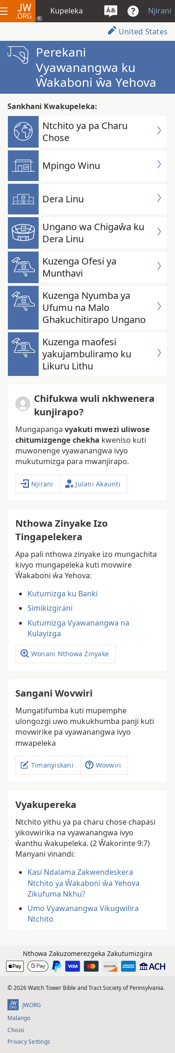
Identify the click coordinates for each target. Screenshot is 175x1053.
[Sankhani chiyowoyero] (111, 11)
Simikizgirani (50, 608)
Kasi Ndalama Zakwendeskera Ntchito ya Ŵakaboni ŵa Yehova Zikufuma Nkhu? (83, 882)
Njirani (159, 11)
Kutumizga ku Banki (62, 593)
